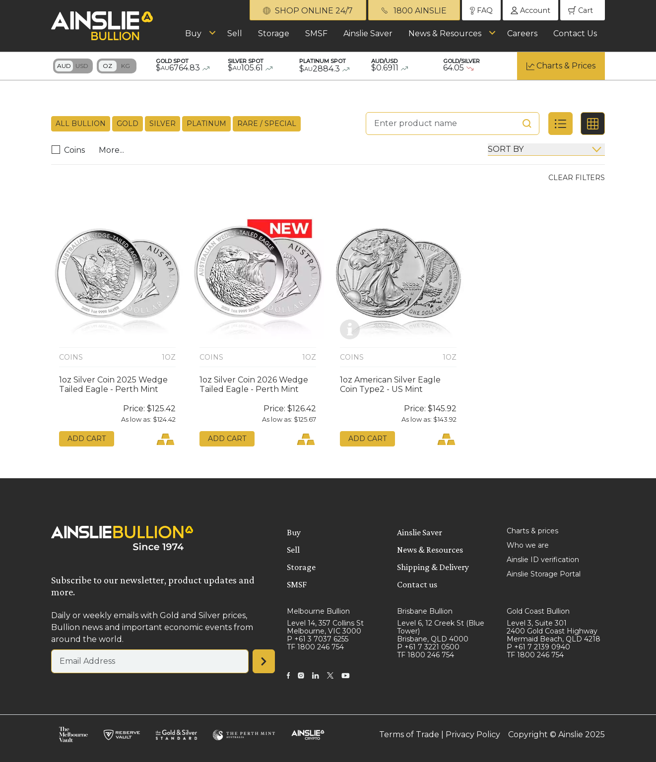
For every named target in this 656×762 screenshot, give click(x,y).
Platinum (206, 123)
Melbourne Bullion (318, 611)
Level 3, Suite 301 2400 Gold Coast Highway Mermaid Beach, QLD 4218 (553, 631)
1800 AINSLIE (414, 10)
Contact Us (575, 33)
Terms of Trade (409, 734)
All (81, 124)
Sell (234, 33)
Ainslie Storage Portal (544, 574)
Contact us (417, 584)
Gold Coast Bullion (538, 611)
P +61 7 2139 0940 (538, 646)
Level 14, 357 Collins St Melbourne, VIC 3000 (325, 627)
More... (111, 150)
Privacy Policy (473, 734)
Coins (70, 150)
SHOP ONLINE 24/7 (308, 10)
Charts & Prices (565, 65)
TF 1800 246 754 (315, 647)
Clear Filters (576, 177)
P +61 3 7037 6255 (317, 639)
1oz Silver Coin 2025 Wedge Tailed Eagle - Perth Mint (113, 384)
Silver (162, 123)
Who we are (528, 545)
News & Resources (444, 33)
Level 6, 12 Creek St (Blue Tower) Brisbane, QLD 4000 (440, 631)
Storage (273, 33)
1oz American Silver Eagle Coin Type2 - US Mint (390, 384)
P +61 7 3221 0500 (428, 647)
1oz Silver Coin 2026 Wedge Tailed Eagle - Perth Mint (253, 384)
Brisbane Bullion (425, 611)
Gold (127, 123)
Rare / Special (266, 123)
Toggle (73, 66)
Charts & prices (532, 530)
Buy (193, 33)
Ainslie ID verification (543, 559)
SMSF (316, 33)
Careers (522, 33)
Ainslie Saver (368, 33)
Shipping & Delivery (433, 567)
